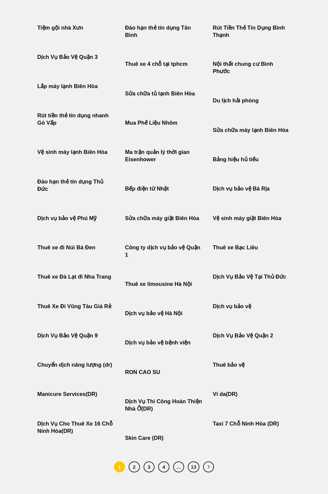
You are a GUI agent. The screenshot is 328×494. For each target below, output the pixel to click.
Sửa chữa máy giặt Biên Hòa (163, 218)
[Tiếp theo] (208, 467)
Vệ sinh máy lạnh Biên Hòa (72, 152)
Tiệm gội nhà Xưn (60, 28)
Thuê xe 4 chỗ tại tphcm (156, 64)
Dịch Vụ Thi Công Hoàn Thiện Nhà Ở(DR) (163, 405)
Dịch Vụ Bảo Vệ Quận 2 (243, 335)
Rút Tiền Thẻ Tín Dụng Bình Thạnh (249, 31)
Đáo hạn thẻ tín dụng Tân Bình (158, 31)
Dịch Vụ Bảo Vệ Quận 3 (67, 57)
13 (193, 467)
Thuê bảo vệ (229, 365)
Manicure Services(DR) (67, 394)
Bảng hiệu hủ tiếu (236, 159)
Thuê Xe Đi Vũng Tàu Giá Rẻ (74, 306)
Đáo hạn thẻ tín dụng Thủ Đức (70, 185)
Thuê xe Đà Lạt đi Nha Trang (74, 277)
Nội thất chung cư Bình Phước (243, 67)
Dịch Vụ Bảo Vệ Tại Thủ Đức (249, 277)
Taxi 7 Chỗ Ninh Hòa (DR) (246, 424)
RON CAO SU (142, 372)
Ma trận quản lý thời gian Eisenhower (157, 156)
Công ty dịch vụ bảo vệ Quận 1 (162, 251)
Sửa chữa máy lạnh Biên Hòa (250, 130)
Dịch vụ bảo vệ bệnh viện (157, 342)
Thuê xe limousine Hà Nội (158, 284)
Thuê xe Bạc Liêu (235, 247)
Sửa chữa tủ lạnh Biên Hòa (160, 93)
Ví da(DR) (225, 394)
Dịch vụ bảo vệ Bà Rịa (241, 188)
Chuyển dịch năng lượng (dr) (74, 365)
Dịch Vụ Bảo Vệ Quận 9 (67, 335)
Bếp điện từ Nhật (147, 188)
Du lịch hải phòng (236, 100)
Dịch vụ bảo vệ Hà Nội (153, 313)
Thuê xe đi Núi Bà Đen (66, 247)
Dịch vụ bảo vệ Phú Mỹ (66, 218)
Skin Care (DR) (144, 438)
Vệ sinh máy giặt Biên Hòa (248, 218)
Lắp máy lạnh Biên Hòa (67, 86)
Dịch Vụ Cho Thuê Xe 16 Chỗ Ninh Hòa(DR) (74, 427)
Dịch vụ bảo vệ (232, 306)
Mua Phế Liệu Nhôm (151, 123)
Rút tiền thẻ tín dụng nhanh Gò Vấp (73, 119)
